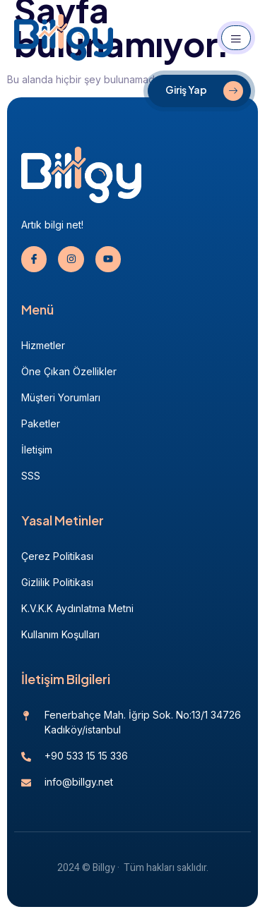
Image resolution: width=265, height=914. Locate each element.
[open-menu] (236, 37)
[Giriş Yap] (199, 91)
